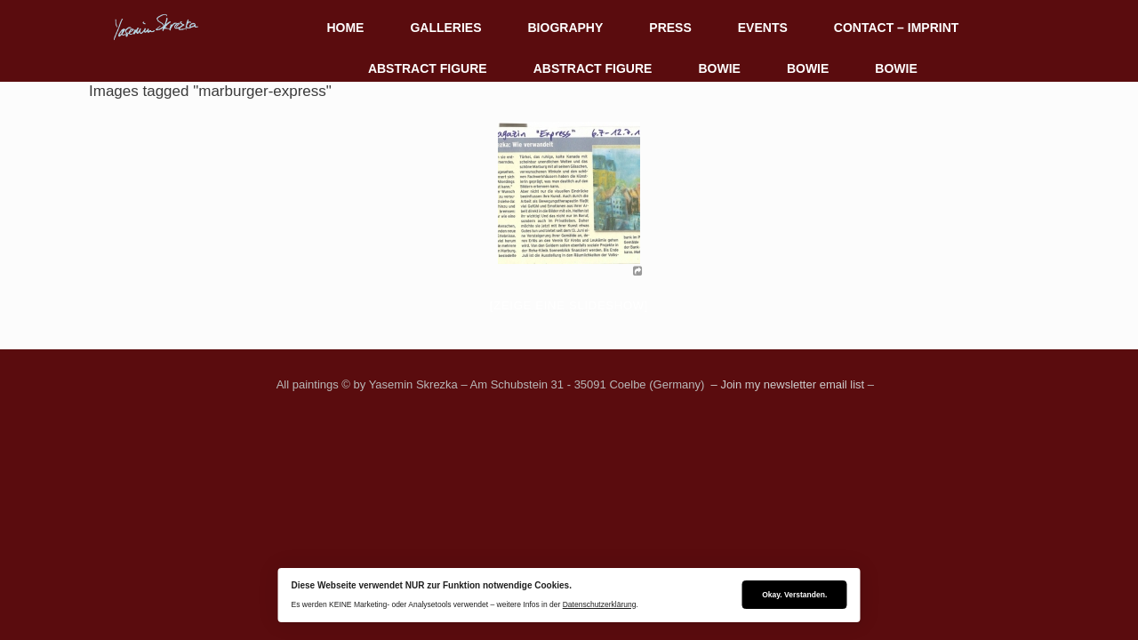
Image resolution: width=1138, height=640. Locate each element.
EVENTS (763, 27)
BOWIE (719, 68)
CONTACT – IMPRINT (896, 27)
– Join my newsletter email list (786, 384)
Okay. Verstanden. (794, 594)
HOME (345, 27)
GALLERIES (445, 27)
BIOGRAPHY (566, 27)
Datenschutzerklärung (600, 604)
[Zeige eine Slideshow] (569, 305)
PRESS (670, 27)
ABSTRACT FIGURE (427, 68)
